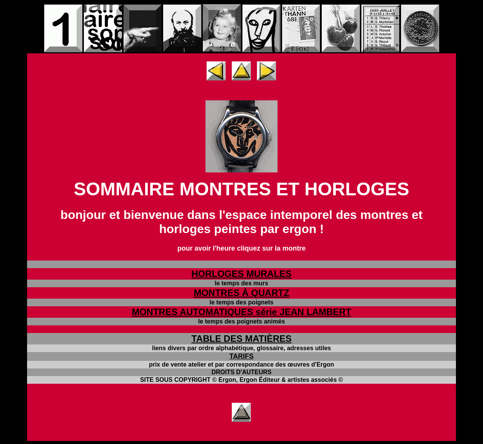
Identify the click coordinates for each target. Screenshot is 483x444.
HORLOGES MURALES (241, 274)
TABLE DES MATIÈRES (241, 338)
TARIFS (241, 356)
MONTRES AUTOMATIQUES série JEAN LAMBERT (241, 312)
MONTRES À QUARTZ (241, 293)
